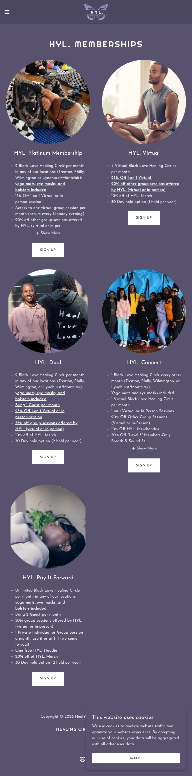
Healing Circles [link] (76, 730)
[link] (96, 12)
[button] (16, 12)
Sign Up (48, 250)
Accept (136, 757)
